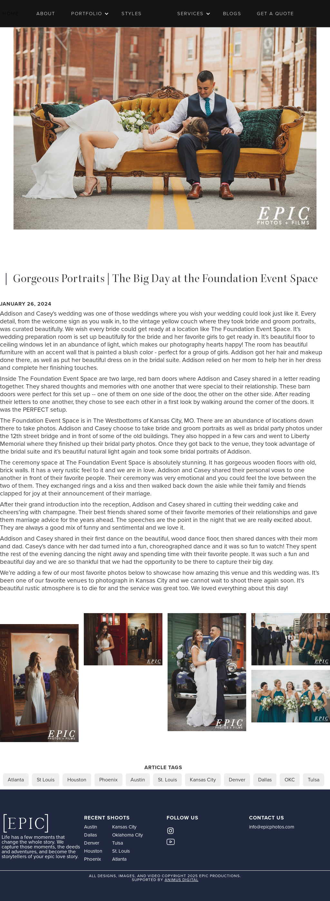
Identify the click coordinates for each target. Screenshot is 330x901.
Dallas (90, 835)
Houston (93, 851)
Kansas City (124, 827)
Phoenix (92, 859)
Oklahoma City (127, 835)
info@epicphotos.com (271, 827)
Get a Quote (275, 13)
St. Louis (121, 851)
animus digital (182, 880)
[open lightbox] (39, 683)
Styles (131, 13)
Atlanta (119, 859)
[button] (87, 13)
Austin (90, 827)
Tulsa (117, 843)
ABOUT (45, 13)
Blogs (232, 13)
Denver (91, 843)
